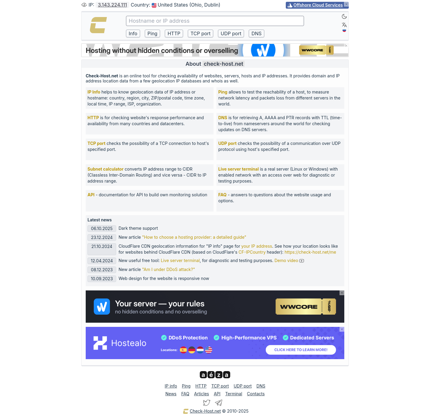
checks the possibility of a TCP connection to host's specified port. (148, 146)
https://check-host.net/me (310, 252)
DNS (222, 117)
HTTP (93, 117)
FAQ (222, 194)
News (170, 393)
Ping (222, 91)
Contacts (256, 393)
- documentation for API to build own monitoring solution (147, 194)
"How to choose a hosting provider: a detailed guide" (194, 237)
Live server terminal (238, 169)
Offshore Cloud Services (318, 4)
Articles (201, 393)
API (90, 194)
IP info (171, 385)
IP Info (93, 91)
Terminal (233, 393)
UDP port (227, 143)
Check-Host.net (202, 411)
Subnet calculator (105, 169)
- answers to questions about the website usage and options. (274, 197)
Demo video (289, 260)
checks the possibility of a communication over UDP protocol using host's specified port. (279, 146)
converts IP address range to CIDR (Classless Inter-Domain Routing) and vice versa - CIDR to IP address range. (146, 174)
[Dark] (344, 16)
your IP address (256, 246)
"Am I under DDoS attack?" (168, 269)
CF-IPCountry (252, 252)
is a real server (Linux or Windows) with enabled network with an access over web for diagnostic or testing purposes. (278, 174)
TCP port (96, 143)
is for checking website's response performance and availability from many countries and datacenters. (145, 120)
